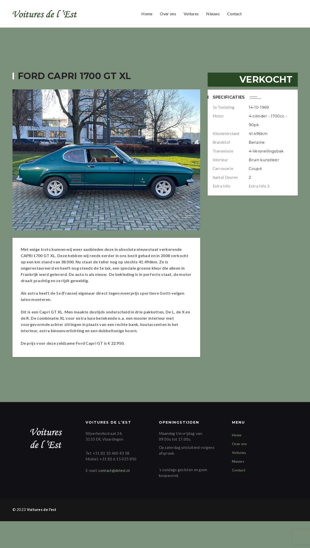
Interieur (220, 159)
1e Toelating (224, 107)
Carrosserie (223, 168)
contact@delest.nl (114, 497)
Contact (234, 13)
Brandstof (221, 142)
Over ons (168, 13)
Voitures (191, 13)
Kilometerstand (226, 133)
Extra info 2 (259, 186)
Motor (218, 116)
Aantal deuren (225, 177)
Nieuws (213, 13)
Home (146, 13)
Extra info (221, 186)
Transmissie (223, 151)
